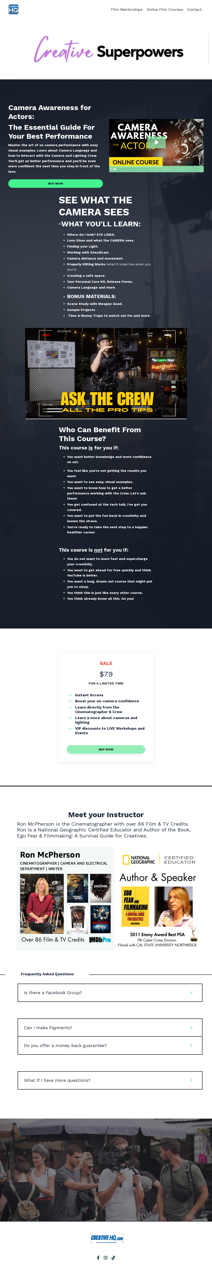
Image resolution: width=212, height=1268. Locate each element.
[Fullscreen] (200, 169)
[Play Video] (113, 169)
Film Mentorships (126, 9)
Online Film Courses (164, 9)
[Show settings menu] (192, 169)
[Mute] (184, 169)
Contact (194, 9)
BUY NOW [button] (55, 183)
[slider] (152, 169)
